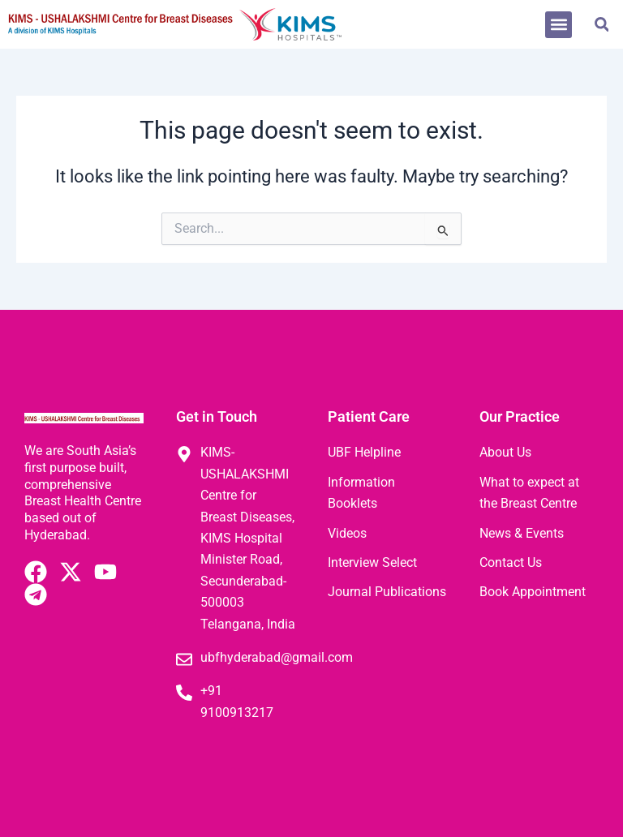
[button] (558, 24)
